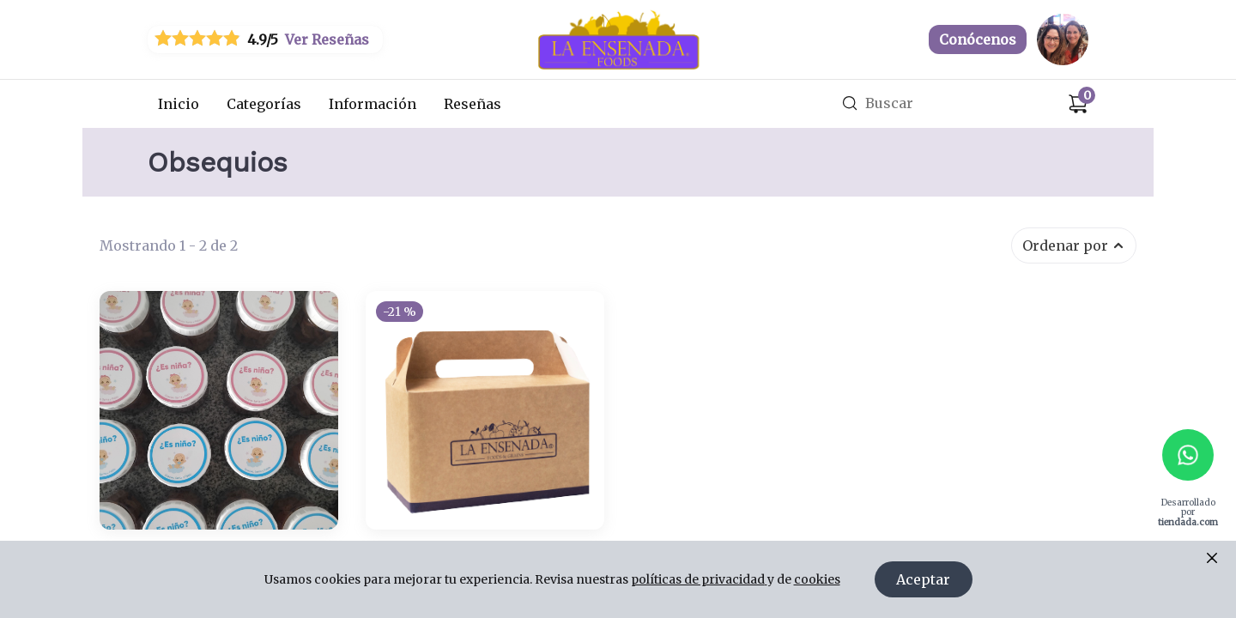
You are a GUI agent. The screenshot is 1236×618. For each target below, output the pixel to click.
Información (372, 103)
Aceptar (923, 579)
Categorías (264, 103)
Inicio (178, 103)
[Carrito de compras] (1078, 104)
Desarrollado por (1188, 512)
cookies (817, 579)
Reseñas (472, 103)
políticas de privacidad (699, 579)
